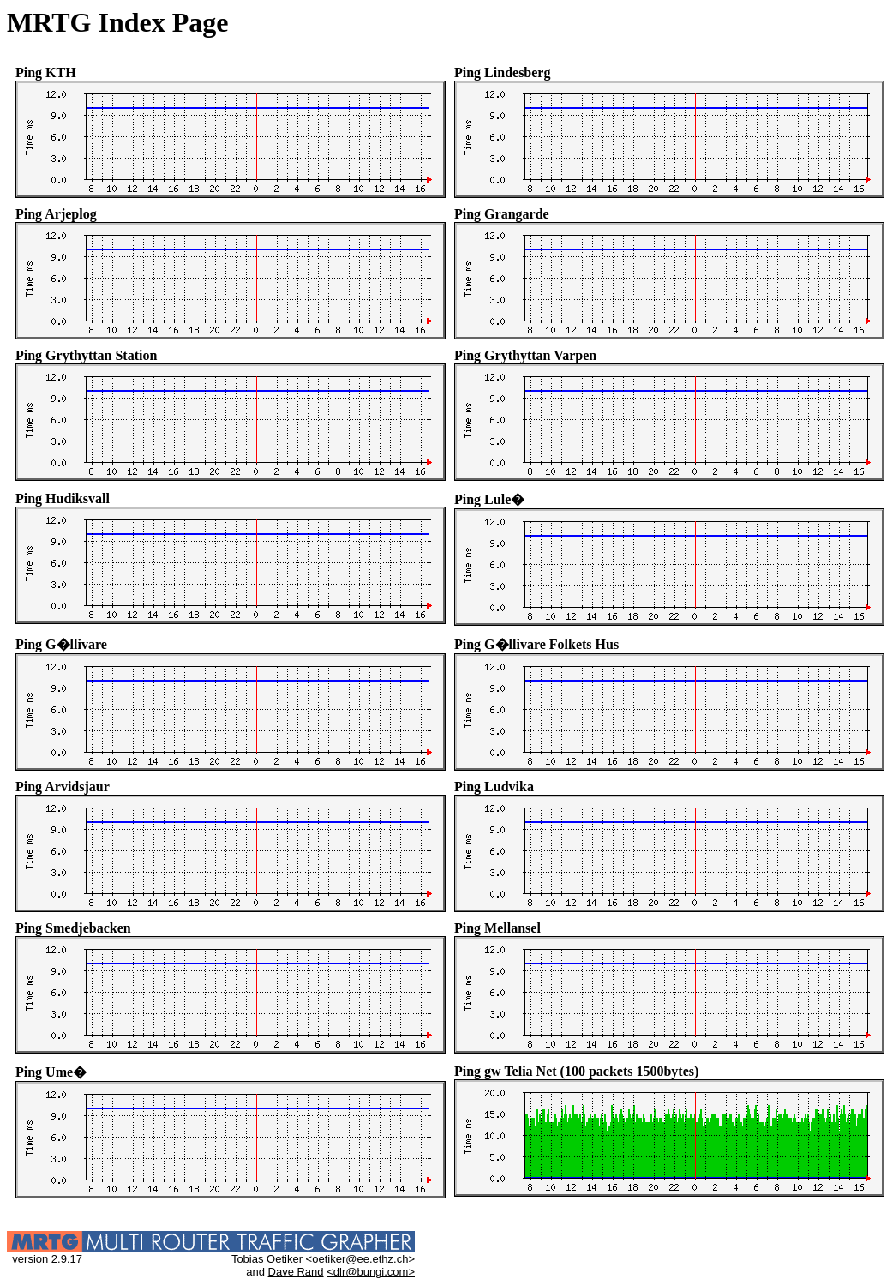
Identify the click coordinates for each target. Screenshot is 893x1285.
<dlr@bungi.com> (371, 1271)
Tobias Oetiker (267, 1258)
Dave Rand (296, 1271)
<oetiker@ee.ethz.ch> (360, 1258)
